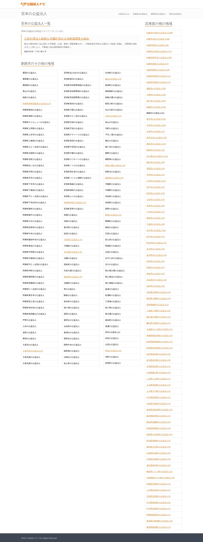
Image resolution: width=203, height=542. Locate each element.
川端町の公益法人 (72, 246)
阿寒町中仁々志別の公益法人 (35, 264)
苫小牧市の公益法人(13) (157, 156)
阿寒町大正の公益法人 (32, 221)
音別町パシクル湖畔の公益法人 (77, 178)
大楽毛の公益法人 (30, 345)
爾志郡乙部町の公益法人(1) (158, 323)
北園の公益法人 (71, 258)
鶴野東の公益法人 (113, 159)
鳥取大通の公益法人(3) (115, 165)
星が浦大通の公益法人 (115, 270)
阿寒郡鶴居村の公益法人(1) (158, 515)
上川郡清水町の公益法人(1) (158, 490)
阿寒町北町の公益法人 (32, 159)
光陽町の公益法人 (72, 283)
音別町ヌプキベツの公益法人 (77, 159)
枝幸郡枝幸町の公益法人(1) (158, 416)
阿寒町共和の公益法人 (32, 172)
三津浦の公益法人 (113, 301)
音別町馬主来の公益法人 (75, 172)
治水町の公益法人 (72, 326)
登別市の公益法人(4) (155, 261)
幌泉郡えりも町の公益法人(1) (159, 471)
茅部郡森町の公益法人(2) (157, 305)
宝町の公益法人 (112, 128)
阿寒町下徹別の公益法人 (33, 190)
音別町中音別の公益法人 (75, 147)
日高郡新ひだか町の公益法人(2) (160, 478)
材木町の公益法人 (72, 301)
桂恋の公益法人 (71, 233)
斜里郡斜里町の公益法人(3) (158, 428)
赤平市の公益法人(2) (155, 187)
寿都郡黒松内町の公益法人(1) (159, 335)
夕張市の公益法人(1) (155, 131)
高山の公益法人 (112, 122)
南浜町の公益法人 (113, 320)
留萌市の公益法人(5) (155, 150)
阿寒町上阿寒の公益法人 (33, 128)
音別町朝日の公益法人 (74, 79)
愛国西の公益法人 (30, 85)
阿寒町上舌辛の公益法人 (33, 134)
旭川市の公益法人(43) (156, 101)
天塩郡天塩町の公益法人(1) (158, 403)
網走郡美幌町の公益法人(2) (158, 422)
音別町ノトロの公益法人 (75, 165)
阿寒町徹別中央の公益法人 (34, 239)
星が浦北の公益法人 (114, 277)
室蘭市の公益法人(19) (156, 107)
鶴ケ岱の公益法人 (113, 147)
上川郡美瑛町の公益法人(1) (158, 385)
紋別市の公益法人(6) (155, 193)
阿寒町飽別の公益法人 (32, 110)
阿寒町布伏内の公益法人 (33, 308)
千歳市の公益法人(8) (155, 224)
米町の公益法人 (112, 357)
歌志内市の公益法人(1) (156, 243)
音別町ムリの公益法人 (74, 196)
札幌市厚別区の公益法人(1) (158, 76)
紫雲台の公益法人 (72, 320)
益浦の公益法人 (112, 289)
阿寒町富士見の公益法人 (33, 301)
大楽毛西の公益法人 (31, 357)
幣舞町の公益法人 (113, 221)
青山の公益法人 (30, 91)
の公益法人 (140, 14)
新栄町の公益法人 (113, 85)
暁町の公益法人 (30, 97)
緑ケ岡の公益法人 (113, 308)
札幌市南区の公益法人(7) (157, 64)
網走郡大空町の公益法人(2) (158, 447)
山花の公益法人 (112, 344)
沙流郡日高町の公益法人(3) (158, 459)
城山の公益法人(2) (113, 79)
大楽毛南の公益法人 (31, 363)
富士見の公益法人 (113, 239)
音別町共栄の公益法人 (74, 122)
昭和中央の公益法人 (73, 345)
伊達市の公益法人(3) (155, 274)
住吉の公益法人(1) (113, 116)
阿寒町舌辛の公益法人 (32, 178)
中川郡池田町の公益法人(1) (158, 508)
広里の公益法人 (112, 233)
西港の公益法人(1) (113, 215)
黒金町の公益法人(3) (73, 277)
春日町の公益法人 (72, 227)
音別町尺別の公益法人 (74, 128)
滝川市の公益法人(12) (156, 230)
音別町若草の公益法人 (74, 209)
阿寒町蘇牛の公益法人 (32, 215)
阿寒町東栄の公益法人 (32, 246)
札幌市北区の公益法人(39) (158, 39)
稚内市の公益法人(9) (155, 162)
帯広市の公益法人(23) (156, 119)
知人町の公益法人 (72, 363)
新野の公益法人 (112, 209)
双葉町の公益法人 (113, 246)
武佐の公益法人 (112, 338)
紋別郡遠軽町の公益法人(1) (158, 441)
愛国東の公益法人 (30, 79)
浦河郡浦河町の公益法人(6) (158, 465)
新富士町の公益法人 (114, 103)
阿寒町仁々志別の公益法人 (34, 289)
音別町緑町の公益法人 (74, 190)
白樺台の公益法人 (72, 357)
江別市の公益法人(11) (156, 181)
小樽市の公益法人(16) (156, 95)
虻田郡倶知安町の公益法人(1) (159, 348)
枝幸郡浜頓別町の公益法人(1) (159, 410)
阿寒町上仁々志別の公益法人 (35, 147)
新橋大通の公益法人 (114, 97)
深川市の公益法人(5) (155, 249)
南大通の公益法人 (113, 314)
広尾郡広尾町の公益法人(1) (158, 496)
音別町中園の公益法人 (74, 153)
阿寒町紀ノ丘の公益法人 (33, 165)
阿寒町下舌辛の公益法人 (33, 184)
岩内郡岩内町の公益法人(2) (158, 354)
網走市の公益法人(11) (156, 144)
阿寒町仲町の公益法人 (32, 270)
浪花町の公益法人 (113, 202)
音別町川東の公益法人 (74, 110)
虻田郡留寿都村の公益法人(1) (159, 342)
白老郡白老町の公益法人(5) (158, 453)
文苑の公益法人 (112, 252)
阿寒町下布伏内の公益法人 (34, 202)
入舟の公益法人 (30, 326)
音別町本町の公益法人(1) (75, 202)
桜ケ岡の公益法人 (72, 308)
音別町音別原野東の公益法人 (77, 97)
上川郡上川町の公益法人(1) (158, 379)
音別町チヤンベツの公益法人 (77, 134)
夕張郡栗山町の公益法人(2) (158, 372)
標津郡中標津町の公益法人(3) (159, 521)
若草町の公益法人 (113, 363)
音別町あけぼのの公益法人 (76, 73)
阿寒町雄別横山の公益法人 (34, 314)
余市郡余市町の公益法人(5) (158, 360)
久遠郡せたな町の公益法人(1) (159, 329)
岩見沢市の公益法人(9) (156, 138)
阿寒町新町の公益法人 (32, 209)
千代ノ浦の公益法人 (114, 134)
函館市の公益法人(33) (156, 88)
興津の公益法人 (30, 338)
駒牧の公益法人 (71, 295)
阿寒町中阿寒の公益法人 (33, 252)
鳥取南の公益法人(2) (114, 178)
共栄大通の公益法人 (73, 270)
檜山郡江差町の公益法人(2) (158, 317)
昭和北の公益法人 (72, 338)
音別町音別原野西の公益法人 (77, 91)
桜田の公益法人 (71, 314)
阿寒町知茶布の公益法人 (33, 227)
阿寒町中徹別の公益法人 (33, 258)
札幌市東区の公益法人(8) (157, 45)
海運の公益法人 (71, 215)
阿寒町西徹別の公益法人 (33, 283)
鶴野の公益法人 (112, 153)
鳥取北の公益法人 (113, 172)
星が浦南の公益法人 (114, 283)
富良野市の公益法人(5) (156, 255)
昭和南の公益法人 (72, 351)
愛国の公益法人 (30, 73)
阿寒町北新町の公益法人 (33, 153)
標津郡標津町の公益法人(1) (158, 527)
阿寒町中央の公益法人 (32, 233)
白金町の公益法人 (113, 73)
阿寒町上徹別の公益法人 (33, 141)
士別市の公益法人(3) (155, 199)
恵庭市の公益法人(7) (155, 267)
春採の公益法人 (112, 227)
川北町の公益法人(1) (73, 239)
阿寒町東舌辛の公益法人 (33, 295)
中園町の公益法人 (113, 184)
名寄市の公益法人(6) (155, 206)
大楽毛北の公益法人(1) (33, 351)
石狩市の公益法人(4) (155, 286)
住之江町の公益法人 (114, 110)
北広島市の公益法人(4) (156, 280)
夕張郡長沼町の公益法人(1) (158, 366)
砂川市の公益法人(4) (155, 236)
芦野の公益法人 (30, 320)
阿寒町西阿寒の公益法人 (33, 277)
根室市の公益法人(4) (155, 218)
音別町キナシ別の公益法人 (76, 116)
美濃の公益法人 (112, 326)
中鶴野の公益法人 (113, 190)
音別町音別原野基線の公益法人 (77, 85)
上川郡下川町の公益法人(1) (158, 391)
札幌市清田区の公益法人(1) (158, 82)
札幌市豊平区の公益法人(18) (159, 58)
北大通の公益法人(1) (73, 252)
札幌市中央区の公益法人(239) (159, 33)
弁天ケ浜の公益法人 (114, 258)
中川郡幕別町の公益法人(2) (158, 502)
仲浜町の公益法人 (113, 196)
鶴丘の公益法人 (112, 141)
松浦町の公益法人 (113, 295)
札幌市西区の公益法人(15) (158, 70)
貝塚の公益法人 (71, 221)
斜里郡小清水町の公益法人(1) (159, 434)
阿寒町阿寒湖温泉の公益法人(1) (37, 103)
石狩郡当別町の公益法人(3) (158, 292)
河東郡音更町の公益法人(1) (158, 484)
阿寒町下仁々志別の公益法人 (35, 196)
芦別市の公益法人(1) (155, 175)
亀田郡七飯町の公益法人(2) (158, 298)
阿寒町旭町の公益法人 (32, 116)
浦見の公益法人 (30, 332)
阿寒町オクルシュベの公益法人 (36, 122)
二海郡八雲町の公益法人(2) (158, 311)
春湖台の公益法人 (72, 332)
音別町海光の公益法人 (74, 103)
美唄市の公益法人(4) (155, 168)
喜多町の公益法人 (72, 264)
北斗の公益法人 (112, 264)
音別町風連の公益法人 (74, 184)
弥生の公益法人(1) (113, 350)
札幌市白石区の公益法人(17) (159, 51)
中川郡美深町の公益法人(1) (158, 397)
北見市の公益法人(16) (156, 125)
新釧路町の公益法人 (114, 91)
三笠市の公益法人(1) (155, 212)
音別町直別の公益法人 (74, 141)
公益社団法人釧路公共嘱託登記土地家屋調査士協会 (56, 38)
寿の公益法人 (70, 289)
